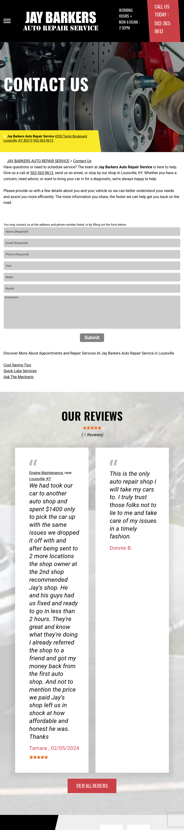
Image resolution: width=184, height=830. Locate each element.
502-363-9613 (41, 173)
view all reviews (92, 785)
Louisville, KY (40, 479)
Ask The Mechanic (18, 377)
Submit (92, 337)
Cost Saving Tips (17, 365)
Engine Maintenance (46, 473)
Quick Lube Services (20, 371)
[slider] (92, 428)
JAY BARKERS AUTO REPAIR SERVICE (38, 161)
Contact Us (82, 161)
